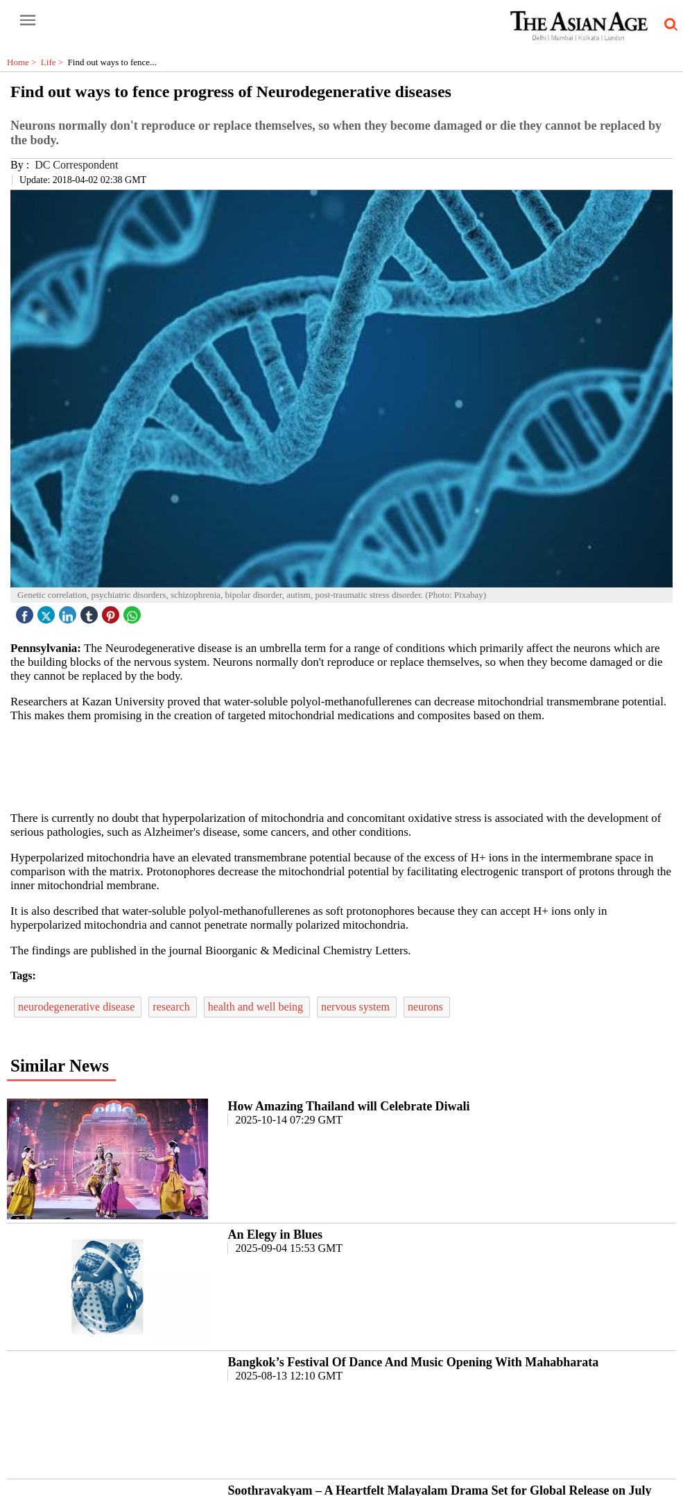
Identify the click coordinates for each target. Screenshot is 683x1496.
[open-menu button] (28, 21)
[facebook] (26, 611)
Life (54, 62)
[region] (346, 765)
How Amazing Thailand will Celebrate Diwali (348, 1106)
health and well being (257, 1007)
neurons (427, 1007)
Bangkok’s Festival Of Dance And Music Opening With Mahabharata (412, 1362)
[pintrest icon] (112, 611)
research (172, 1007)
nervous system (356, 1007)
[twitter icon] (48, 611)
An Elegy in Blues (274, 1234)
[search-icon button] (668, 25)
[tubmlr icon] (91, 611)
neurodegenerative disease (77, 1007)
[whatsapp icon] (134, 611)
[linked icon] (69, 611)
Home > (24, 62)
